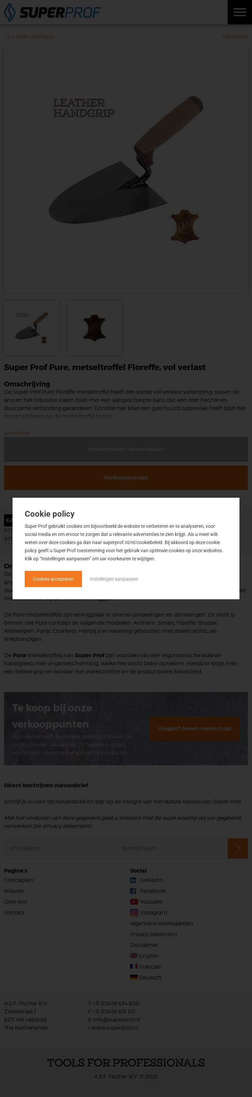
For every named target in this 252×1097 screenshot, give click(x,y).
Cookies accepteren (53, 579)
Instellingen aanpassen (114, 579)
